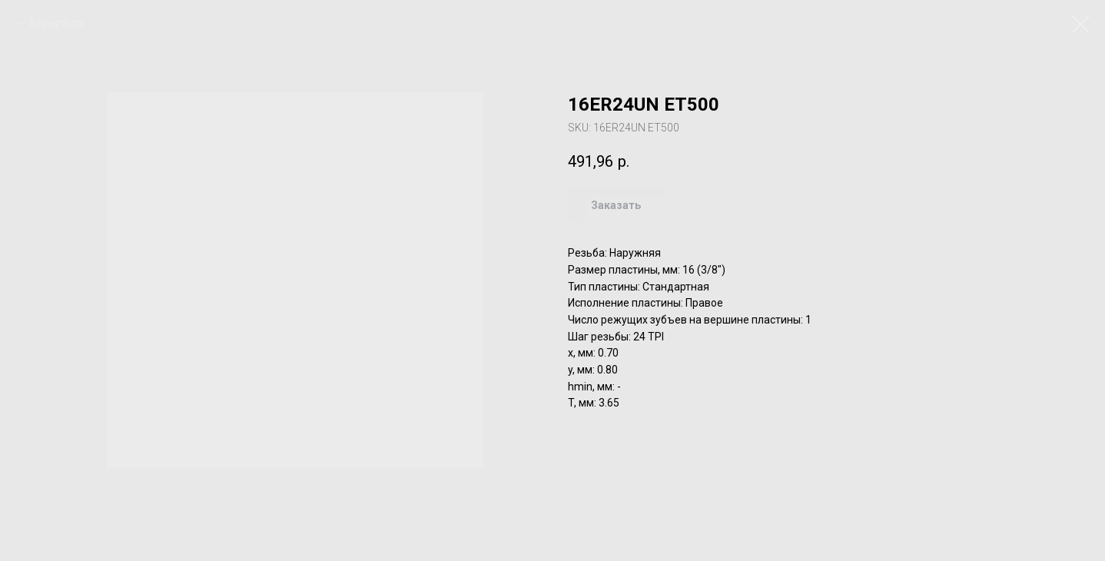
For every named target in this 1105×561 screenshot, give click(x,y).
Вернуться (56, 23)
